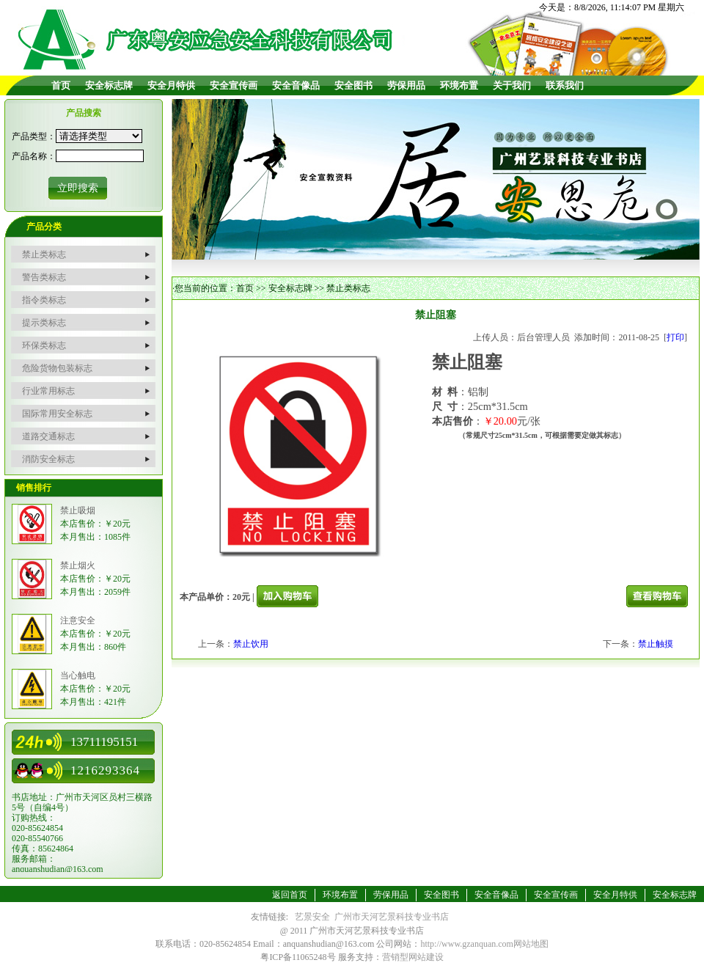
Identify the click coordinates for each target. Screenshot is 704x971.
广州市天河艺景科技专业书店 (391, 917)
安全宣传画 (233, 85)
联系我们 (565, 85)
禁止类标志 (44, 254)
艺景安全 (312, 917)
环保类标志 (44, 345)
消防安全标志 (48, 459)
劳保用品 (406, 85)
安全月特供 (171, 85)
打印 (675, 337)
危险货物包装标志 (57, 368)
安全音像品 (296, 85)
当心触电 (77, 675)
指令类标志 (44, 300)
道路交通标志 (48, 436)
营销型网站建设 (413, 957)
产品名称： (34, 156)
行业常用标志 (48, 391)
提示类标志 (44, 323)
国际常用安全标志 (57, 413)
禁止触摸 (655, 644)
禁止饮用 (250, 644)
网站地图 (531, 944)
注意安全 (77, 620)
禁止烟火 (77, 565)
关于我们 (512, 85)
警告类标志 (44, 277)
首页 (60, 85)
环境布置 (459, 85)
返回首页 (289, 895)
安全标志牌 (109, 85)
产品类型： (34, 136)
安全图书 (353, 85)
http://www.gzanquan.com (466, 944)
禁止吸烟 (77, 510)
